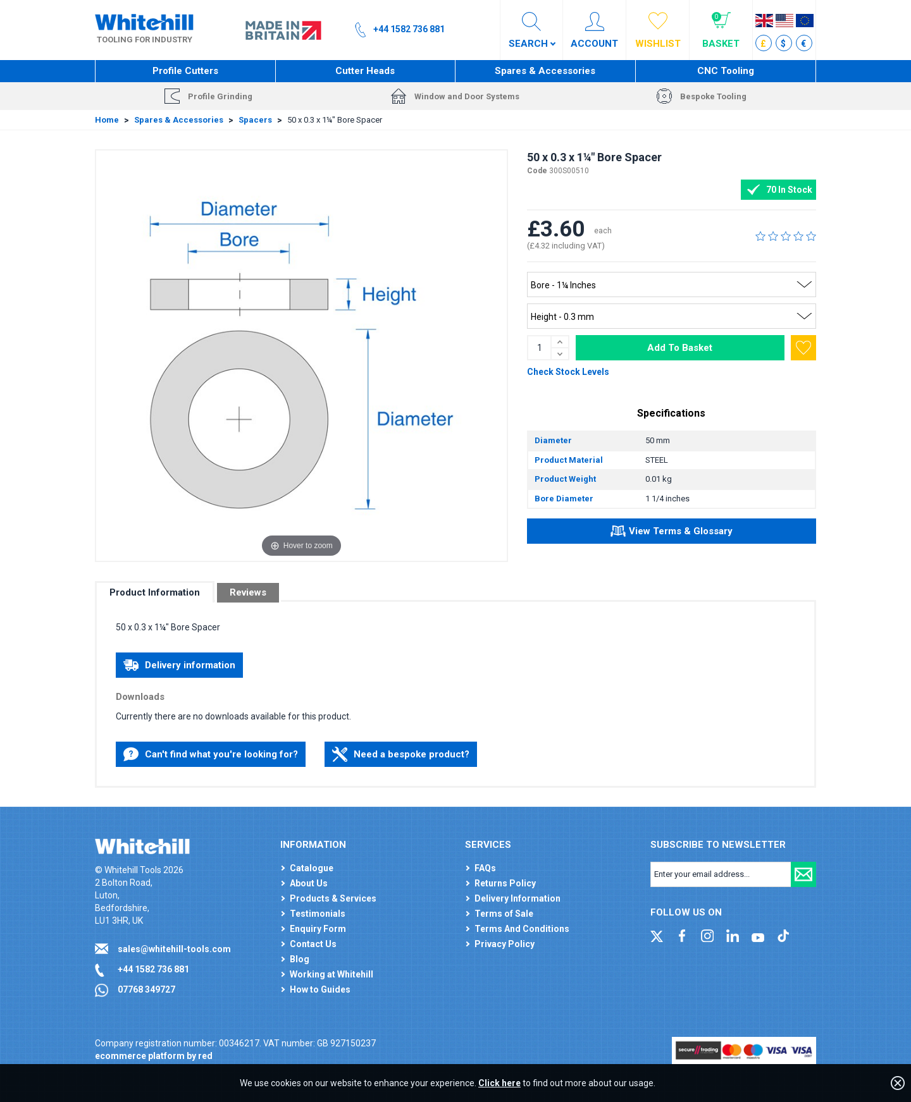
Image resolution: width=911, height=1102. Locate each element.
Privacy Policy (504, 944)
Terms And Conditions (521, 929)
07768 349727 (146, 989)
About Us (309, 883)
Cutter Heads (365, 71)
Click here (499, 1083)
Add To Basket (679, 347)
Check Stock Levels (568, 372)
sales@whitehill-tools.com (174, 949)
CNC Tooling (725, 71)
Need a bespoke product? (400, 754)
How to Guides (320, 989)
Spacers (255, 120)
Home (107, 120)
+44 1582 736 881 (153, 969)
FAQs (485, 868)
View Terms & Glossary (671, 533)
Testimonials (317, 914)
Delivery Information (517, 898)
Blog (299, 959)
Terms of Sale (503, 914)
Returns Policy (505, 883)
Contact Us (313, 944)
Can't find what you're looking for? (210, 754)
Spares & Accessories (545, 71)
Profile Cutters (185, 71)
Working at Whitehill (331, 974)
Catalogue (311, 868)
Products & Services (333, 898)
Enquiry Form (318, 929)
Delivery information (179, 665)
